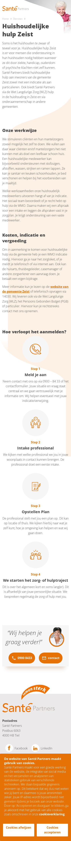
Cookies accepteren (52, 830)
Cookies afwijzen (18, 827)
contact (50, 658)
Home (5, 18)
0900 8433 (22, 658)
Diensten (18, 18)
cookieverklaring (52, 814)
